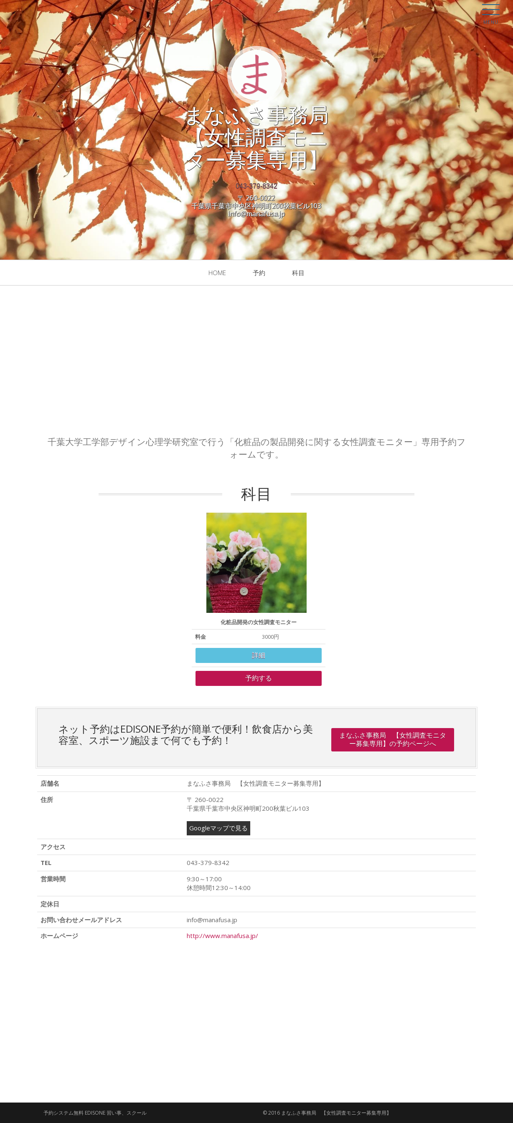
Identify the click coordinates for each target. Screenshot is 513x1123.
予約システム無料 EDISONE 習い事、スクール (95, 1112)
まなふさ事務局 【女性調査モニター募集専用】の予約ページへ (392, 739)
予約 (259, 272)
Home (217, 272)
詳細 (258, 655)
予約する (258, 678)
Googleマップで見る (218, 828)
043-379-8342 (256, 186)
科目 (298, 272)
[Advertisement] (256, 360)
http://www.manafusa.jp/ (222, 935)
